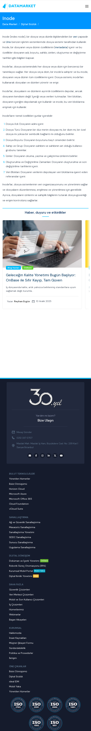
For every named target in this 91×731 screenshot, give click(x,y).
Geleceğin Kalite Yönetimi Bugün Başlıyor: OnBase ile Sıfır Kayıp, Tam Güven (41, 278)
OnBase (28, 267)
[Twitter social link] (55, 455)
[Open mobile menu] (87, 6)
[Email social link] (29, 455)
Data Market (9, 24)
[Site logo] (19, 6)
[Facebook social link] (36, 455)
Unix (8, 42)
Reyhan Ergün (22, 301)
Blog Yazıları (13, 267)
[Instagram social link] (42, 455)
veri (75, 36)
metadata (61, 47)
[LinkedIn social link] (48, 455)
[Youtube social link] (61, 455)
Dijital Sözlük (28, 24)
